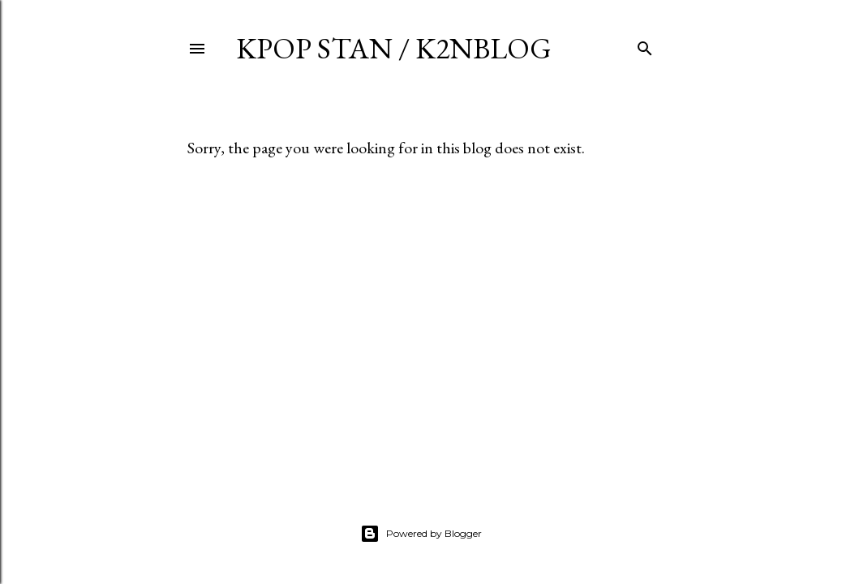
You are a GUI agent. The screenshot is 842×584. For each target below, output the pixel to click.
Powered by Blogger (421, 533)
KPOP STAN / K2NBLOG (394, 48)
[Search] (645, 45)
